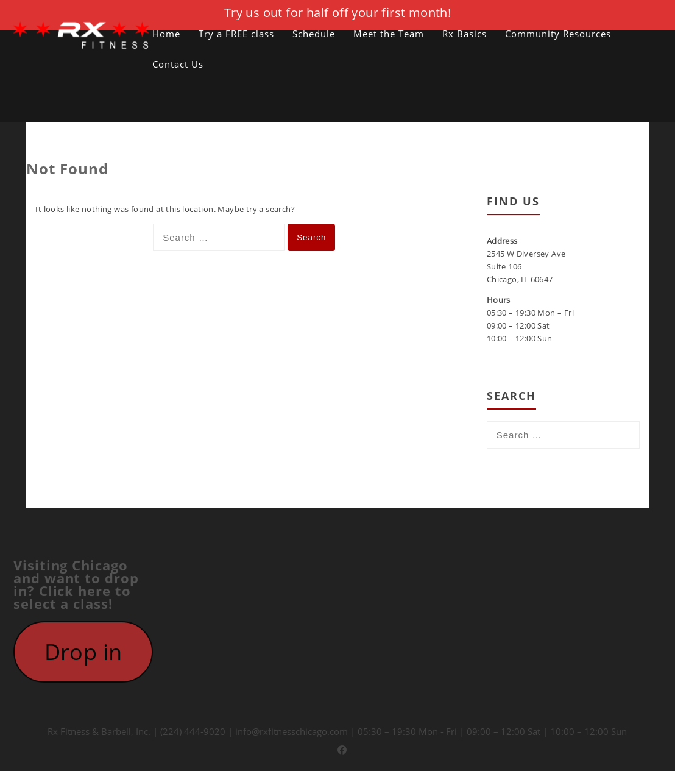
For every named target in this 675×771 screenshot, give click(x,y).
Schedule (313, 33)
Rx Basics (464, 33)
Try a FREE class (236, 33)
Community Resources (558, 33)
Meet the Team (388, 33)
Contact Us (177, 64)
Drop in (83, 654)
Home (166, 33)
